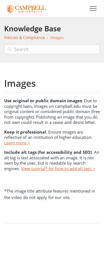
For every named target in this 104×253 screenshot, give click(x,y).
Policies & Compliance (24, 37)
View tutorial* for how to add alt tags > (58, 168)
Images (57, 37)
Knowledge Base (32, 29)
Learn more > (17, 142)
